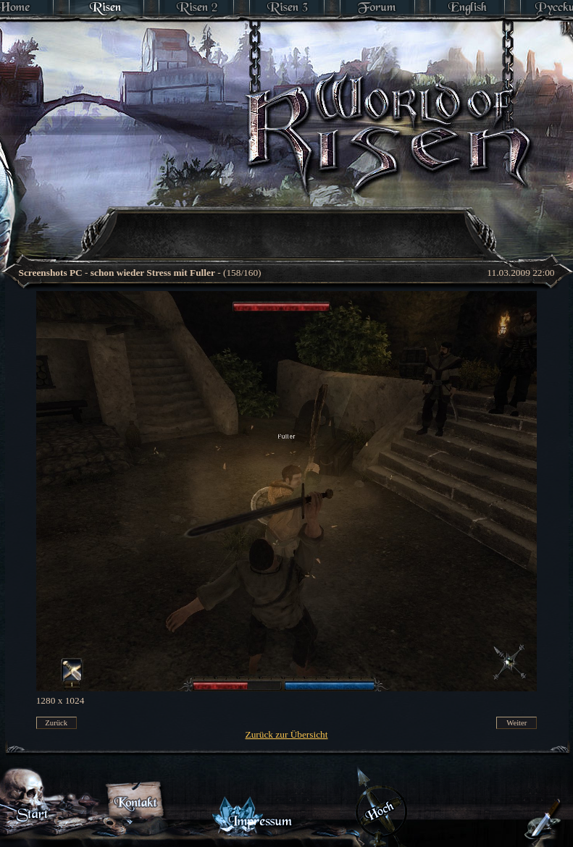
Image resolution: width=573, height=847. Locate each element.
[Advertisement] (223, 213)
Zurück (56, 723)
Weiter (516, 723)
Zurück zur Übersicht (287, 734)
